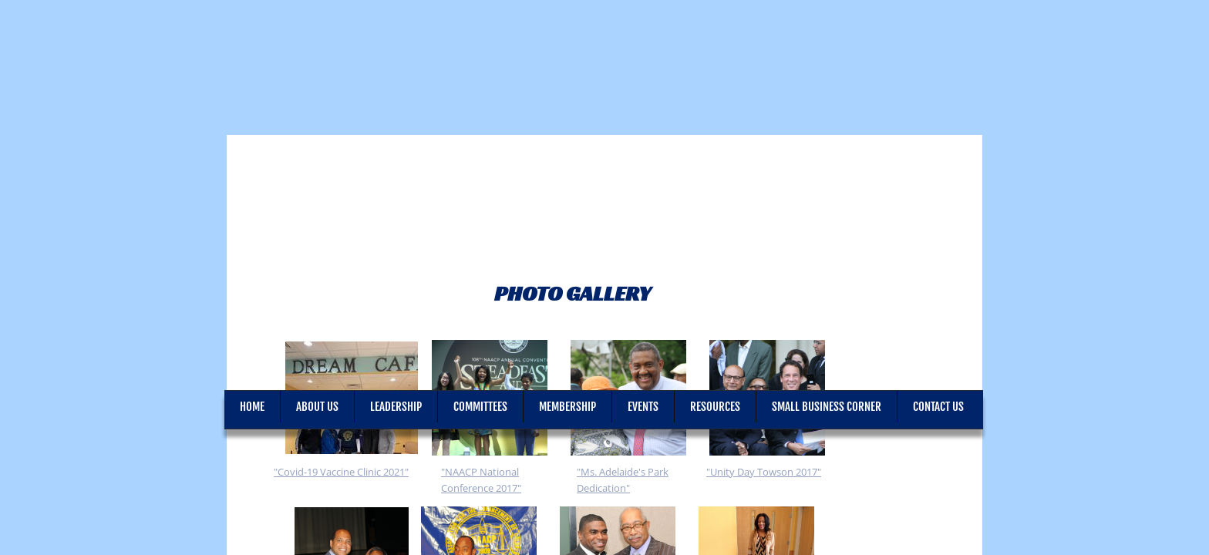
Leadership (396, 406)
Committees (480, 406)
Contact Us (938, 406)
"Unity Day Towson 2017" (763, 472)
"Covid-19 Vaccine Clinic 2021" (341, 472)
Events (643, 406)
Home (252, 406)
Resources (715, 406)
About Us (317, 406)
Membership (567, 406)
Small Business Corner (826, 406)
